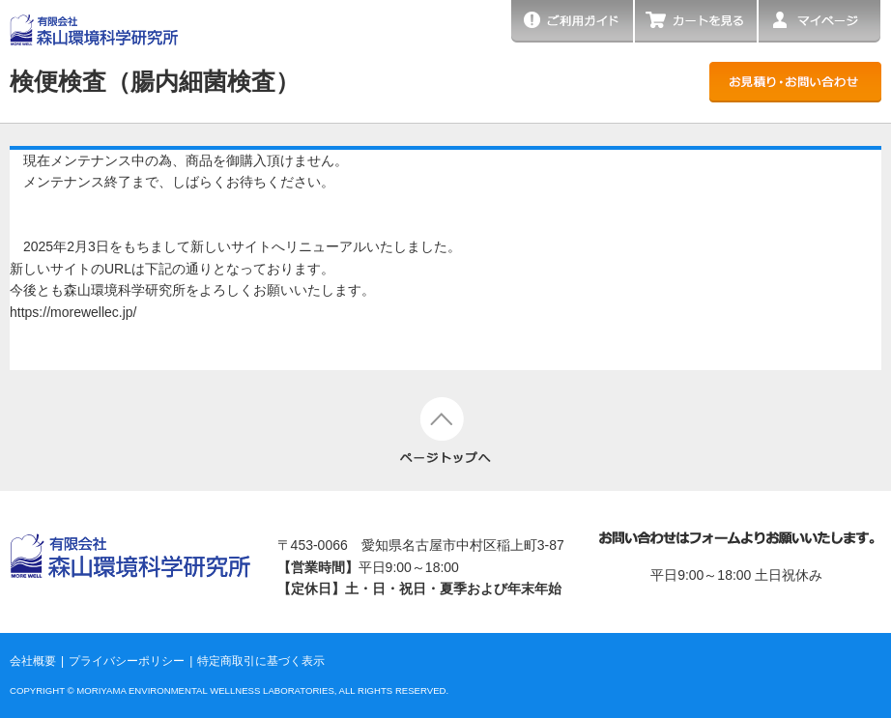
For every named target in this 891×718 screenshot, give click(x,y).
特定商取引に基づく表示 (261, 661)
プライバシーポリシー (127, 661)
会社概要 (33, 661)
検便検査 (155, 81)
